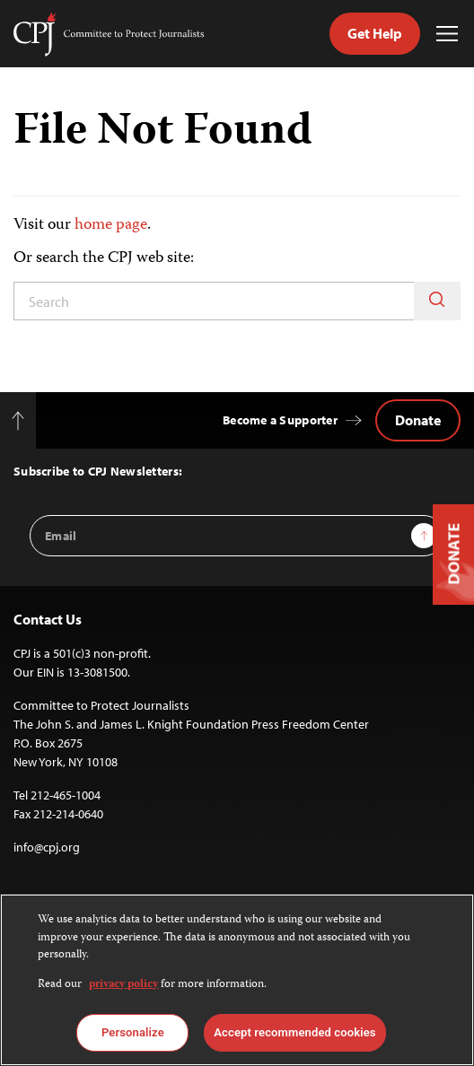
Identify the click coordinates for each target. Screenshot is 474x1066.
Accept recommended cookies (294, 1032)
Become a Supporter (280, 420)
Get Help (374, 33)
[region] (237, 980)
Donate (418, 420)
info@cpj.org (46, 847)
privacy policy (123, 984)
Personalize (132, 1032)
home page (111, 225)
